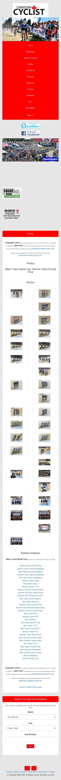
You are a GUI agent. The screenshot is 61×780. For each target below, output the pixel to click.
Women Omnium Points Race (30, 611)
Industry (30, 89)
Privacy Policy (12, 772)
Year (30, 723)
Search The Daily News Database (30, 699)
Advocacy (30, 83)
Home (30, 45)
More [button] (30, 115)
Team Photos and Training (30, 566)
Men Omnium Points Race (30, 653)
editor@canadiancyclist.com (43, 249)
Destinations (30, 108)
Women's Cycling (30, 58)
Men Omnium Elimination (30, 650)
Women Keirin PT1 (30, 632)
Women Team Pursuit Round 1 (30, 596)
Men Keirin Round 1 (30, 602)
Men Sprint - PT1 (30, 626)
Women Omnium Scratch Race (30, 590)
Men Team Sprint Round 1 (30, 599)
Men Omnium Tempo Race (30, 641)
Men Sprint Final (30, 643)
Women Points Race (30, 581)
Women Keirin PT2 (30, 658)
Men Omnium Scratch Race (30, 638)
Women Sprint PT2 (30, 617)
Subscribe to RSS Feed (37, 772)
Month (30, 712)
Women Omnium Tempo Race (30, 593)
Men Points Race (30, 584)
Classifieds (30, 70)
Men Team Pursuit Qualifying (30, 572)
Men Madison (30, 620)
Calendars (30, 95)
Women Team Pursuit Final (30, 605)
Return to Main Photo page (30, 687)
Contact (23, 772)
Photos (30, 64)
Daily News (30, 52)
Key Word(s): (30, 734)
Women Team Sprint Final (30, 635)
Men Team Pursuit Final (30, 647)
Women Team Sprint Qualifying (30, 575)
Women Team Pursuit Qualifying (30, 569)
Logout (52, 772)
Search (31, 746)
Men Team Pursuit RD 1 (30, 628)
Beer (30, 102)
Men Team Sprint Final (30, 623)
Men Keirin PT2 (30, 614)
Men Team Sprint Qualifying (30, 578)
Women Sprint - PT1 (30, 587)
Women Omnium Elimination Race (30, 608)
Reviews (30, 77)
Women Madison (30, 656)
